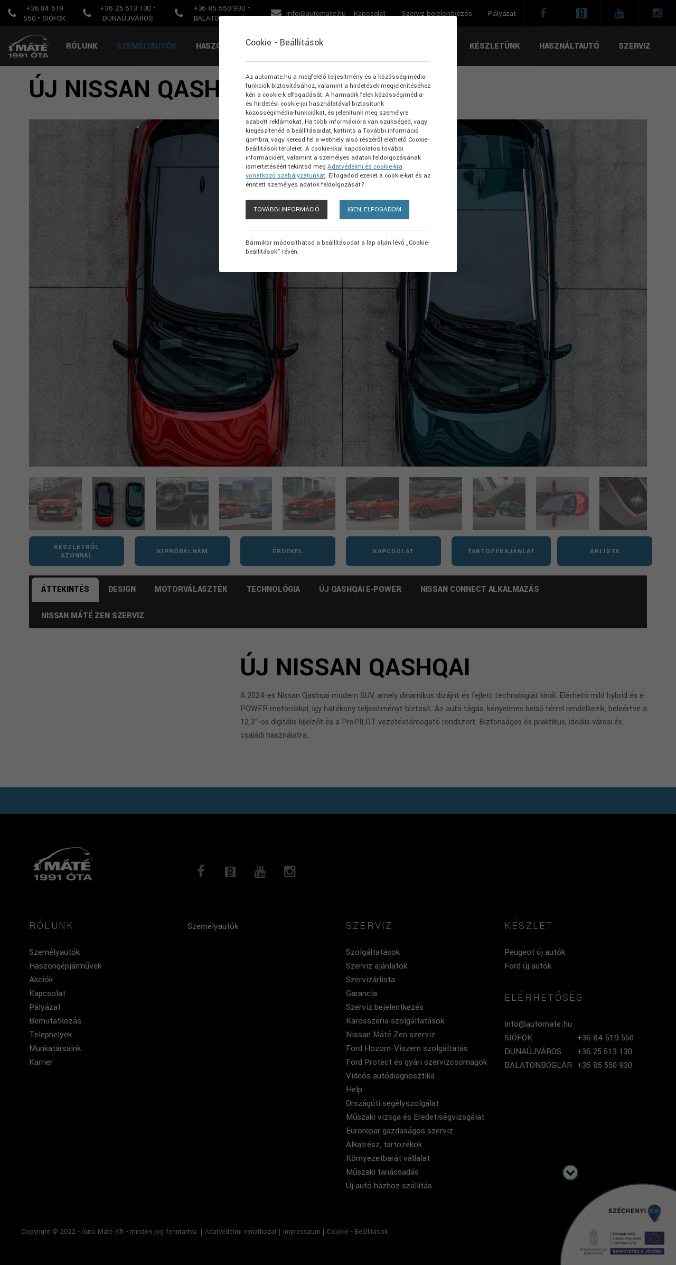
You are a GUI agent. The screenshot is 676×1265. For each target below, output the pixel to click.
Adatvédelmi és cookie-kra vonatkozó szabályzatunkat (324, 171)
